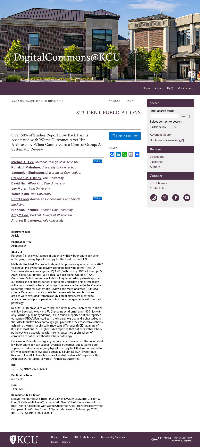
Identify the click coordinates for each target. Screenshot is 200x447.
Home (14, 101)
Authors (155, 167)
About (65, 437)
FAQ (76, 437)
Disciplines (156, 162)
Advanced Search (161, 134)
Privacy (54, 442)
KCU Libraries (158, 183)
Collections (157, 156)
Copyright (66, 442)
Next (129, 100)
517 (61, 101)
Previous (115, 100)
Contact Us (157, 188)
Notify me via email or (167, 140)
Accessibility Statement (113, 437)
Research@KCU (29, 101)
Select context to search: (166, 121)
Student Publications (108, 112)
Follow (97, 161)
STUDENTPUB (48, 101)
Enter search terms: (162, 111)
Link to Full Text (125, 136)
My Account (89, 437)
